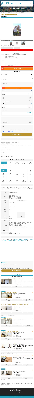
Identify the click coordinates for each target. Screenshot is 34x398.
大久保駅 (16, 198)
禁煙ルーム (31, 46)
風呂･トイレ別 (24, 46)
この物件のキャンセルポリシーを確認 (6, 156)
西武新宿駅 (15, 194)
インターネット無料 (8, 46)
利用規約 (21, 392)
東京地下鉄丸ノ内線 (12, 196)
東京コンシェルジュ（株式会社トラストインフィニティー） (10, 289)
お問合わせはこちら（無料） (17, 134)
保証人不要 (20, 46)
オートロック (16, 46)
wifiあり (13, 46)
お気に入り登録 (17, 71)
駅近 (4, 46)
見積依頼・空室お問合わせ (18, 68)
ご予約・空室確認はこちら (18, 270)
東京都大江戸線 (11, 197)
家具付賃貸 (27, 46)
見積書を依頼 (18, 88)
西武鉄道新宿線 (11, 194)
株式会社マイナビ (4, 262)
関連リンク (13, 392)
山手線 (10, 195)
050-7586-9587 (9, 131)
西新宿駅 (16, 196)
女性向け (2, 46)
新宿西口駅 (15, 197)
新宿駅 (13, 195)
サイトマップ (17, 392)
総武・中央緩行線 (11, 198)
